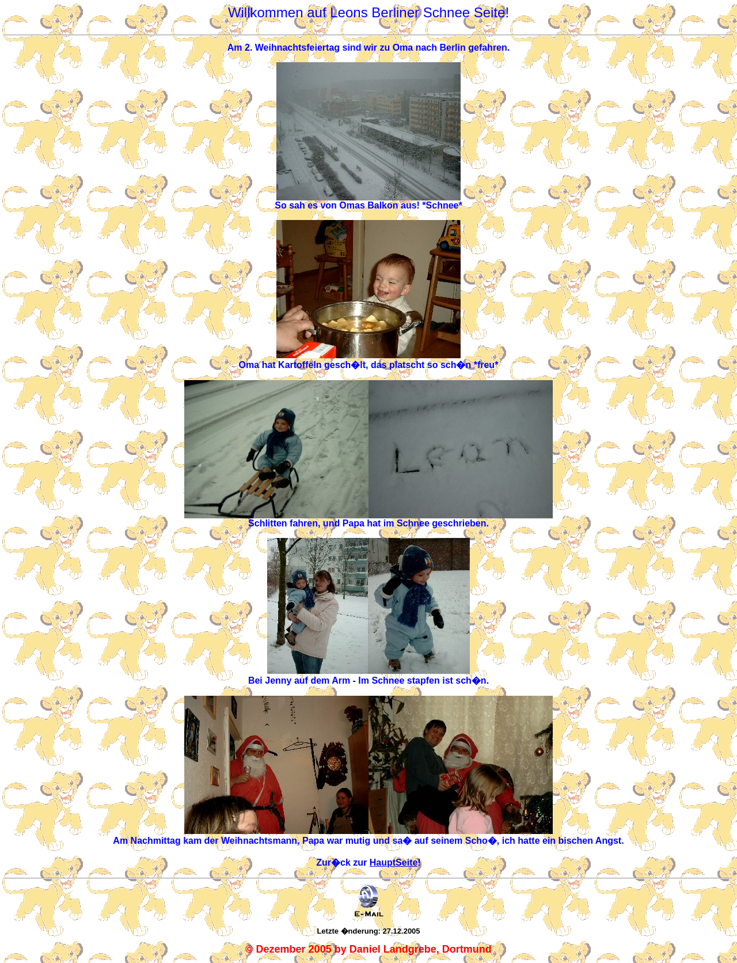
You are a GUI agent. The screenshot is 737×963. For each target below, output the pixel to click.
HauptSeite (394, 862)
